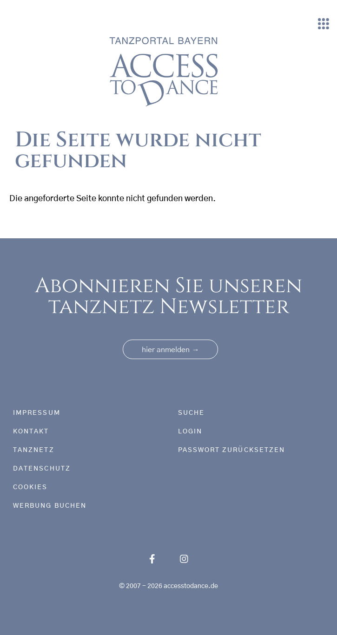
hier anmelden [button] (170, 350)
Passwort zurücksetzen (231, 450)
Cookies (30, 487)
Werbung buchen (49, 506)
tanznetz (33, 450)
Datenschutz (42, 468)
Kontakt (31, 431)
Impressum (36, 413)
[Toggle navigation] (323, 24)
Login (190, 431)
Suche (191, 413)
